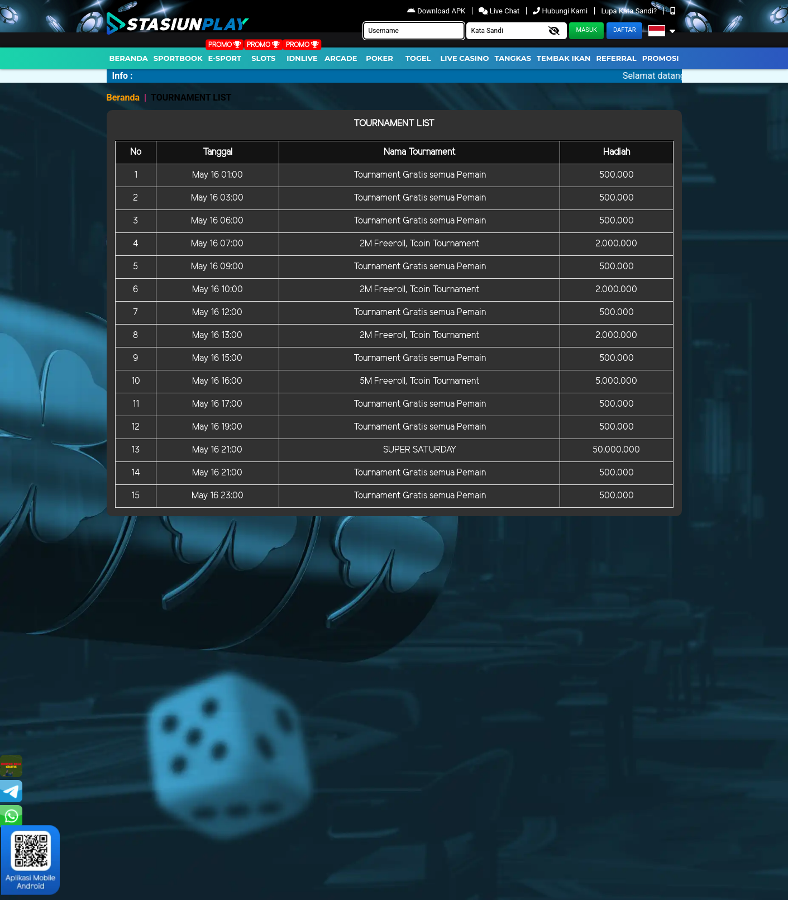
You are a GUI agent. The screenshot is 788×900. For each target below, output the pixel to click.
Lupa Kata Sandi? (629, 11)
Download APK (437, 11)
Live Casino (464, 58)
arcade (340, 58)
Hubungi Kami (561, 11)
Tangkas (513, 58)
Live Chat (500, 11)
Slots (263, 58)
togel (418, 58)
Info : (122, 75)
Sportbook (178, 58)
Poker (379, 58)
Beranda (128, 58)
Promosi (660, 58)
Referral (616, 58)
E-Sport (225, 58)
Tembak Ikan (563, 58)
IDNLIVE (302, 58)
